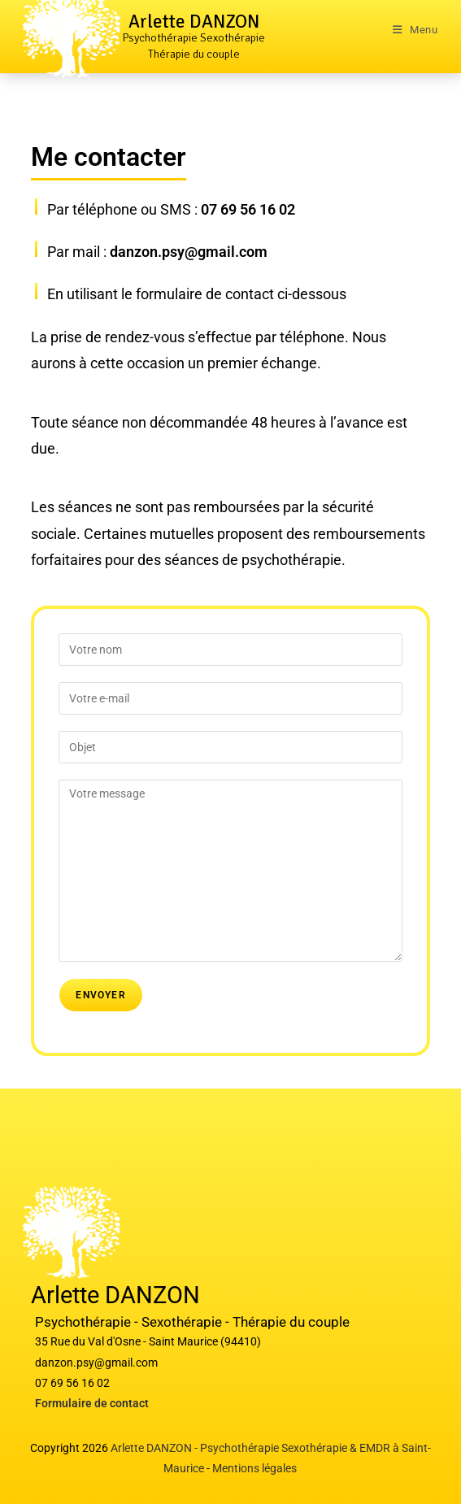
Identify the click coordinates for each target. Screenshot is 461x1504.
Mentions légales (254, 1468)
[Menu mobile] (415, 30)
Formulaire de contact (92, 1403)
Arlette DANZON (193, 21)
